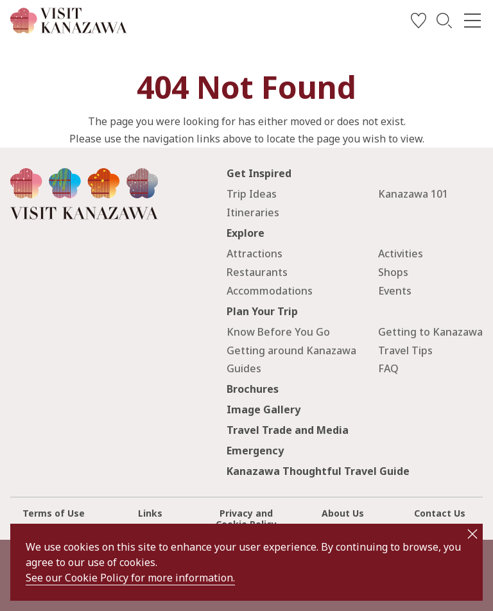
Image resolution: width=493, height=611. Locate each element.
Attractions (254, 253)
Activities (400, 253)
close (472, 534)
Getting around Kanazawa (291, 350)
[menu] (472, 20)
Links (150, 513)
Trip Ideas (252, 194)
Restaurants (257, 272)
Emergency (255, 450)
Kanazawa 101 (413, 194)
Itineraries (253, 212)
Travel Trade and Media (288, 430)
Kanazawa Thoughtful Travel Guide (318, 471)
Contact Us (439, 513)
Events (394, 291)
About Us (343, 513)
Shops (393, 272)
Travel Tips (405, 350)
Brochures (253, 389)
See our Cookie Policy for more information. (130, 578)
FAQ (388, 368)
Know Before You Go (278, 332)
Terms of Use (53, 513)
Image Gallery (263, 409)
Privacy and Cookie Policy (246, 518)
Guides (244, 368)
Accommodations (270, 291)
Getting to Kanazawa (430, 332)
